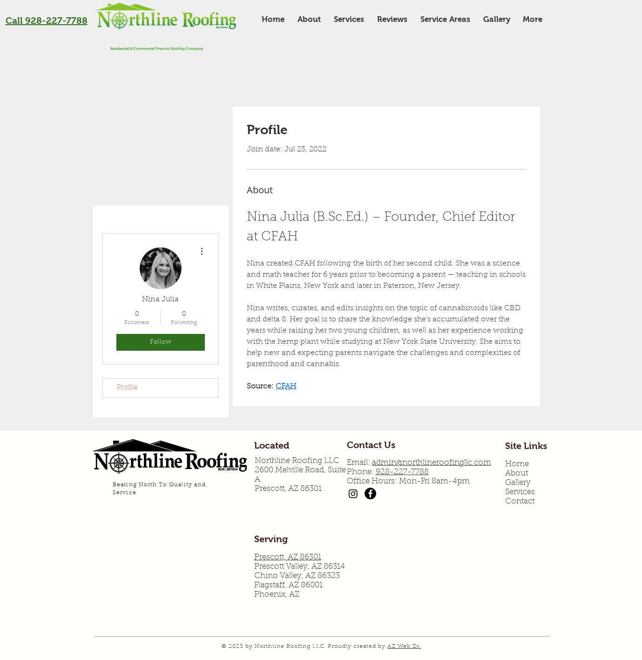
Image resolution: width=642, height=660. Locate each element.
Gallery (518, 483)
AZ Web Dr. (404, 646)
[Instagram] (353, 493)
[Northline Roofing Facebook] (370, 493)
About (516, 473)
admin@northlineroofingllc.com (431, 463)
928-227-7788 (402, 472)
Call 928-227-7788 (47, 20)
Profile (127, 387)
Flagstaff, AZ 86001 (288, 585)
